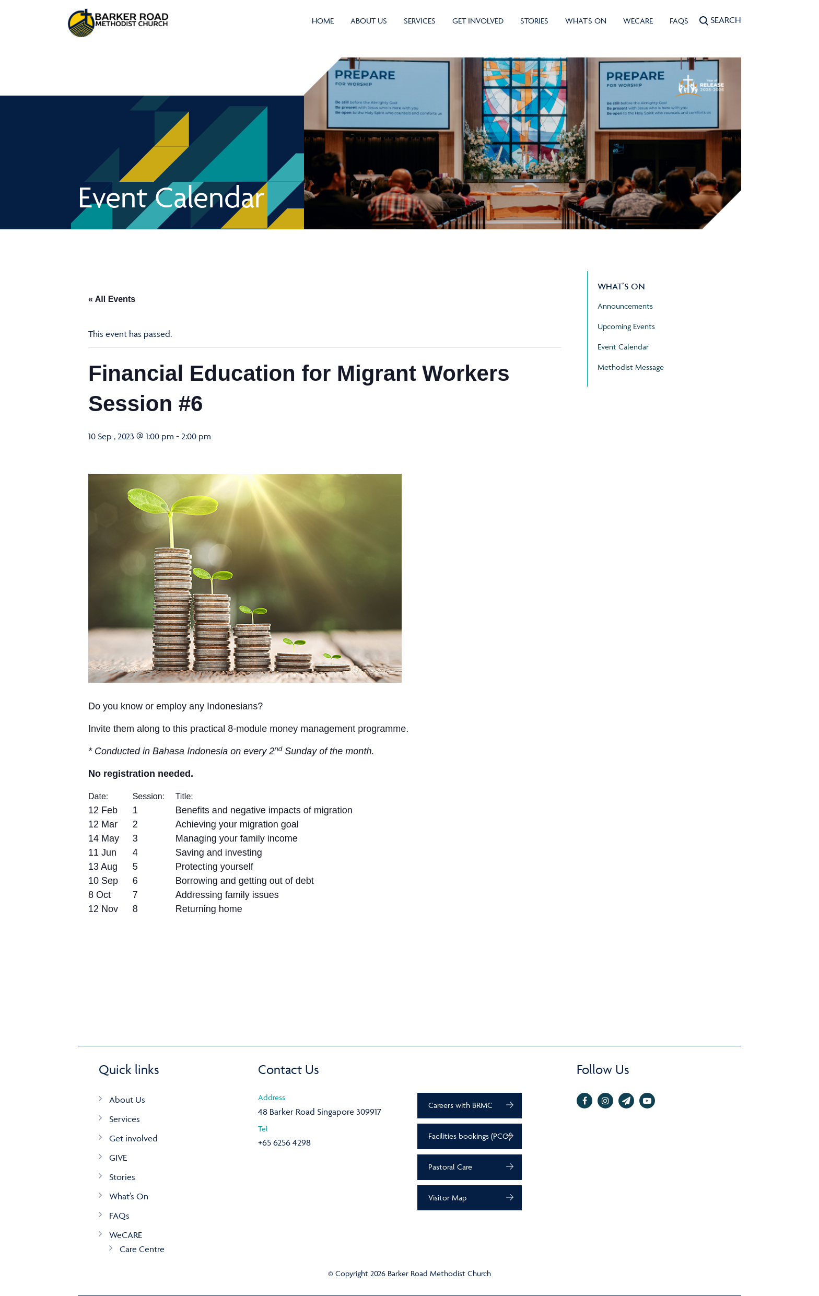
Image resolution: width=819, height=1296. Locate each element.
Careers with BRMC (460, 1105)
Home (323, 21)
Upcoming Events (626, 326)
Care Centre (142, 1249)
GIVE (118, 1157)
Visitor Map (447, 1197)
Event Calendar (623, 347)
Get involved (478, 21)
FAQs (679, 21)
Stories (534, 21)
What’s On (128, 1196)
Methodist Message (631, 367)
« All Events (111, 299)
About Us (368, 21)
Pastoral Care (450, 1167)
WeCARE (638, 21)
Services (420, 21)
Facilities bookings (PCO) (469, 1136)
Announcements (625, 306)
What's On (585, 21)
